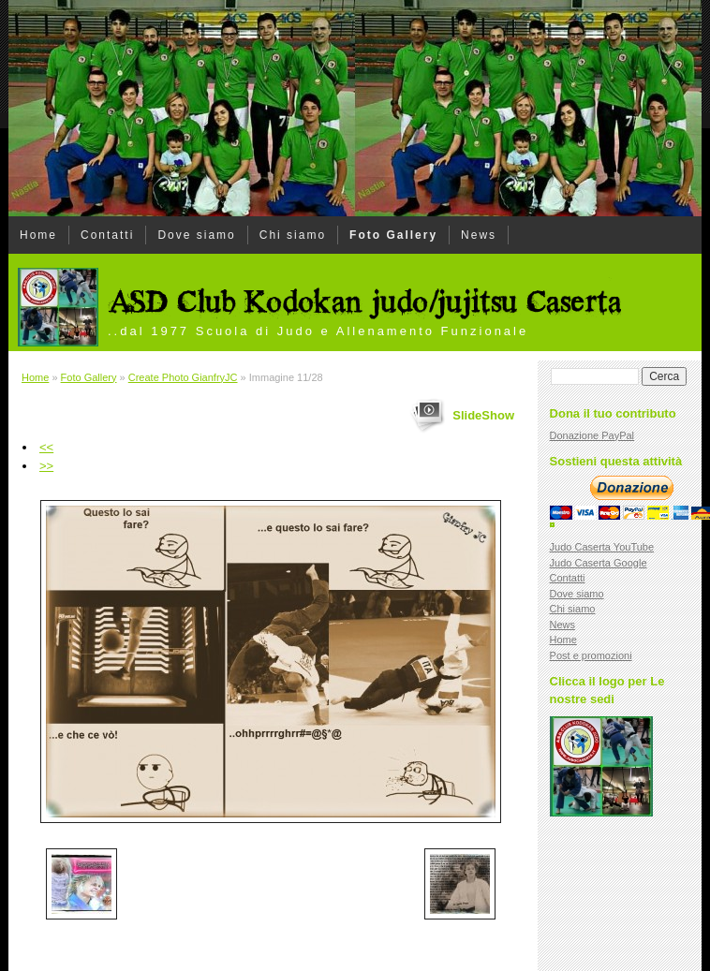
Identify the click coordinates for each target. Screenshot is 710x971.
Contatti (107, 235)
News (478, 235)
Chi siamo (292, 235)
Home (38, 235)
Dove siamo (196, 235)
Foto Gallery (393, 235)
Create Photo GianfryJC (183, 377)
